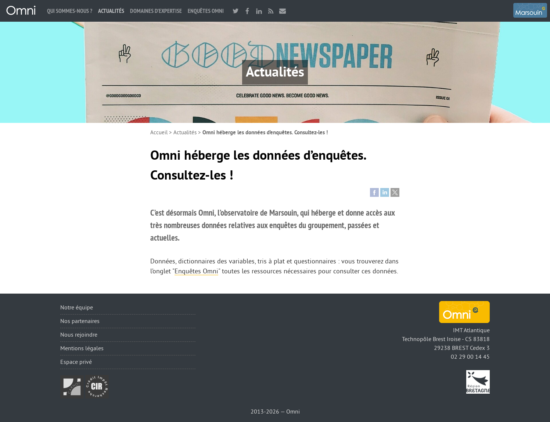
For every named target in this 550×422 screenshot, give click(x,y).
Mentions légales (82, 348)
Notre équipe (76, 307)
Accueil (159, 133)
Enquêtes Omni (206, 11)
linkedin (259, 11)
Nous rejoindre (78, 334)
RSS (271, 11)
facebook (247, 11)
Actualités (111, 11)
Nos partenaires (80, 321)
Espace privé (76, 362)
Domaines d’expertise (156, 11)
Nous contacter (282, 11)
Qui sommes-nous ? (69, 11)
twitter (235, 11)
